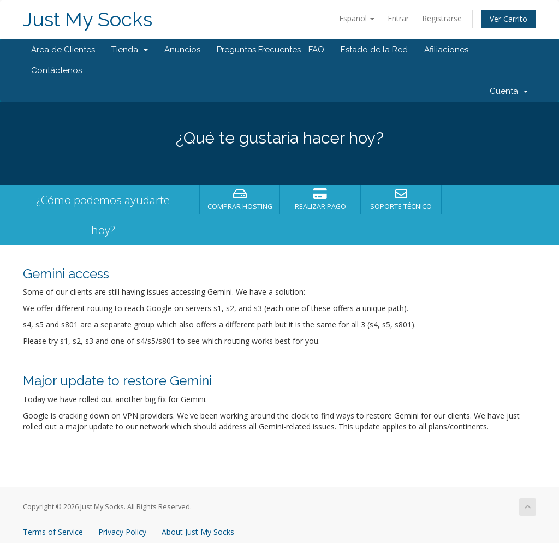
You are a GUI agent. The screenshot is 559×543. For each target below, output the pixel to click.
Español (356, 18)
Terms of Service (53, 532)
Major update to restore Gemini (117, 381)
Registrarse (442, 18)
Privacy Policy (122, 532)
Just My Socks (87, 19)
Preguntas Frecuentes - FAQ (270, 50)
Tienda (129, 50)
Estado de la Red (374, 50)
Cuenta (509, 91)
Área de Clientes (63, 50)
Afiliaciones (446, 50)
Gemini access (66, 274)
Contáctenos (56, 70)
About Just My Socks (198, 532)
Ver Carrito (508, 19)
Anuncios (182, 50)
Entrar (398, 18)
